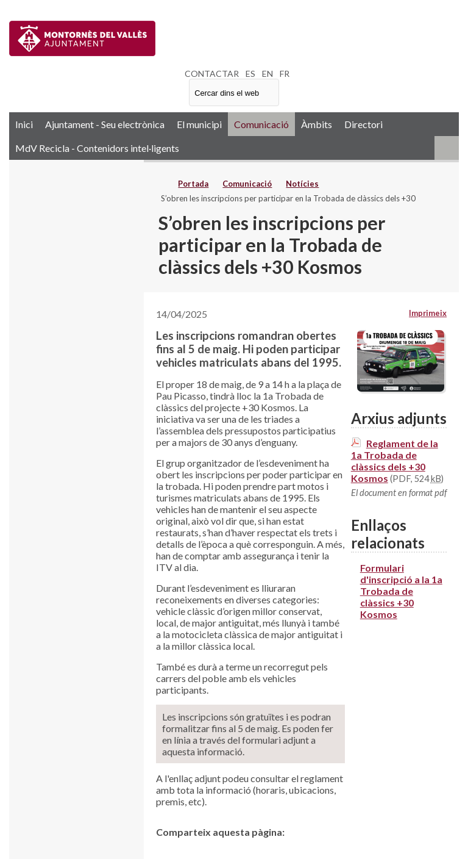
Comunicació (261, 124)
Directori (363, 124)
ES (250, 73)
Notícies (302, 184)
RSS (446, 148)
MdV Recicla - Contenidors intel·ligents (97, 148)
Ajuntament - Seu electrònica (105, 124)
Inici (24, 124)
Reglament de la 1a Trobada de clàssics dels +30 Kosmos (394, 460)
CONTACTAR (212, 73)
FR (284, 73)
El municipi (199, 124)
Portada (193, 184)
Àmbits (316, 124)
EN (267, 73)
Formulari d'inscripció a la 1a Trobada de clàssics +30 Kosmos (401, 591)
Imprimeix (428, 313)
